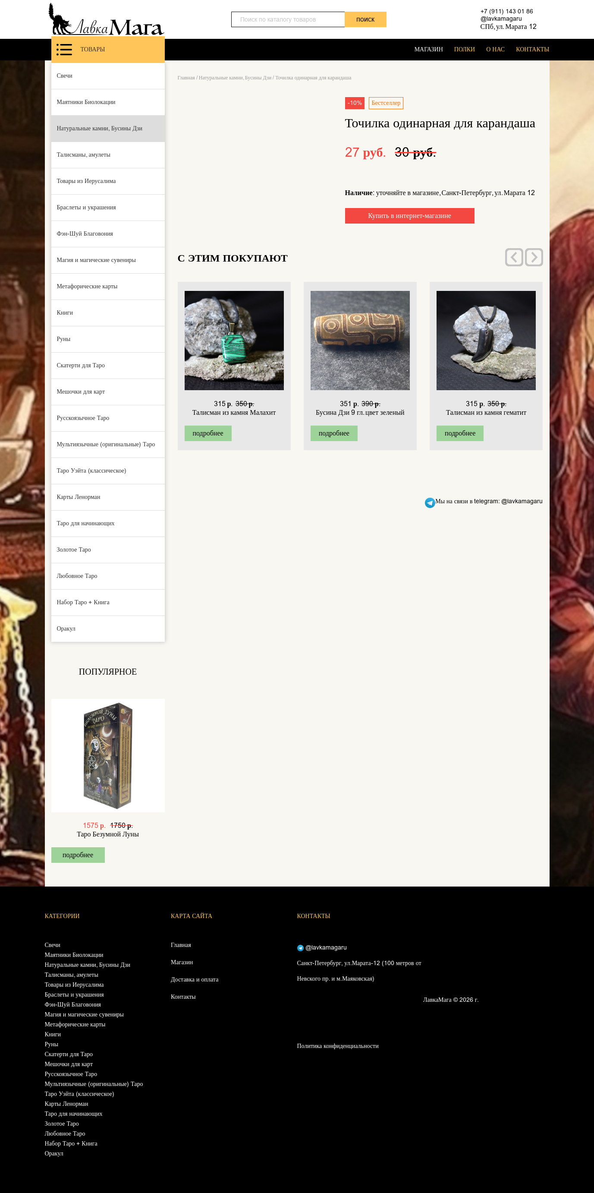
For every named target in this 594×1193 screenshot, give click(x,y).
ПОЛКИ (464, 49)
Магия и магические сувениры (96, 260)
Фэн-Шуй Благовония (85, 233)
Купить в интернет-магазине (409, 215)
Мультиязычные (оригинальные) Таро (106, 444)
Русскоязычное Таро (83, 418)
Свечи (64, 75)
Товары (81, 49)
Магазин (182, 962)
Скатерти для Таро (81, 365)
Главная (186, 78)
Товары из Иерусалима (86, 181)
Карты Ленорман (79, 497)
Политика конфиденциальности (338, 1046)
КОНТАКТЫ (532, 49)
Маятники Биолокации (86, 102)
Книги (65, 312)
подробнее (78, 855)
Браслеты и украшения (86, 207)
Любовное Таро (77, 576)
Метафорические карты (87, 286)
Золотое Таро (74, 549)
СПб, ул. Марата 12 (509, 26)
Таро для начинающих (86, 523)
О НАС (495, 49)
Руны (64, 339)
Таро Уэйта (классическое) (92, 470)
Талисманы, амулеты (83, 154)
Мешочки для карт (81, 391)
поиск (365, 19)
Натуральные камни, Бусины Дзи (100, 128)
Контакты (183, 996)
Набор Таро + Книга (83, 602)
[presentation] (514, 257)
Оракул (66, 628)
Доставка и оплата (194, 979)
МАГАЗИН (429, 49)
